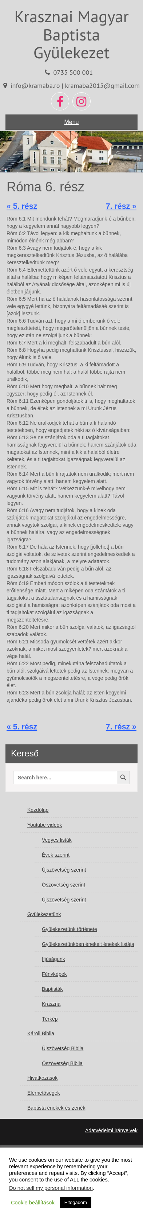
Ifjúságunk (53, 959)
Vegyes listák (57, 840)
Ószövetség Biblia (62, 1063)
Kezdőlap (37, 810)
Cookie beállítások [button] (33, 1203)
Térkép (50, 1019)
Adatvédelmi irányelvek (111, 1130)
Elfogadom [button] (75, 1202)
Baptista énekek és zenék (56, 1108)
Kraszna (51, 1004)
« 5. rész (22, 206)
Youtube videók (44, 825)
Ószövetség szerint (63, 885)
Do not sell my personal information (51, 1188)
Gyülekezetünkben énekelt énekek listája (88, 944)
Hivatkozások (42, 1078)
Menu (71, 122)
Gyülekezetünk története (69, 929)
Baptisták (52, 989)
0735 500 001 (73, 72)
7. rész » (121, 206)
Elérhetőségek (43, 1093)
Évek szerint (55, 855)
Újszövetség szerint (64, 870)
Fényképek (54, 974)
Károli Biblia (40, 1033)
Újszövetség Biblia (62, 1048)
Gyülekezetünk (44, 914)
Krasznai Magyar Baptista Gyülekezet (71, 34)
